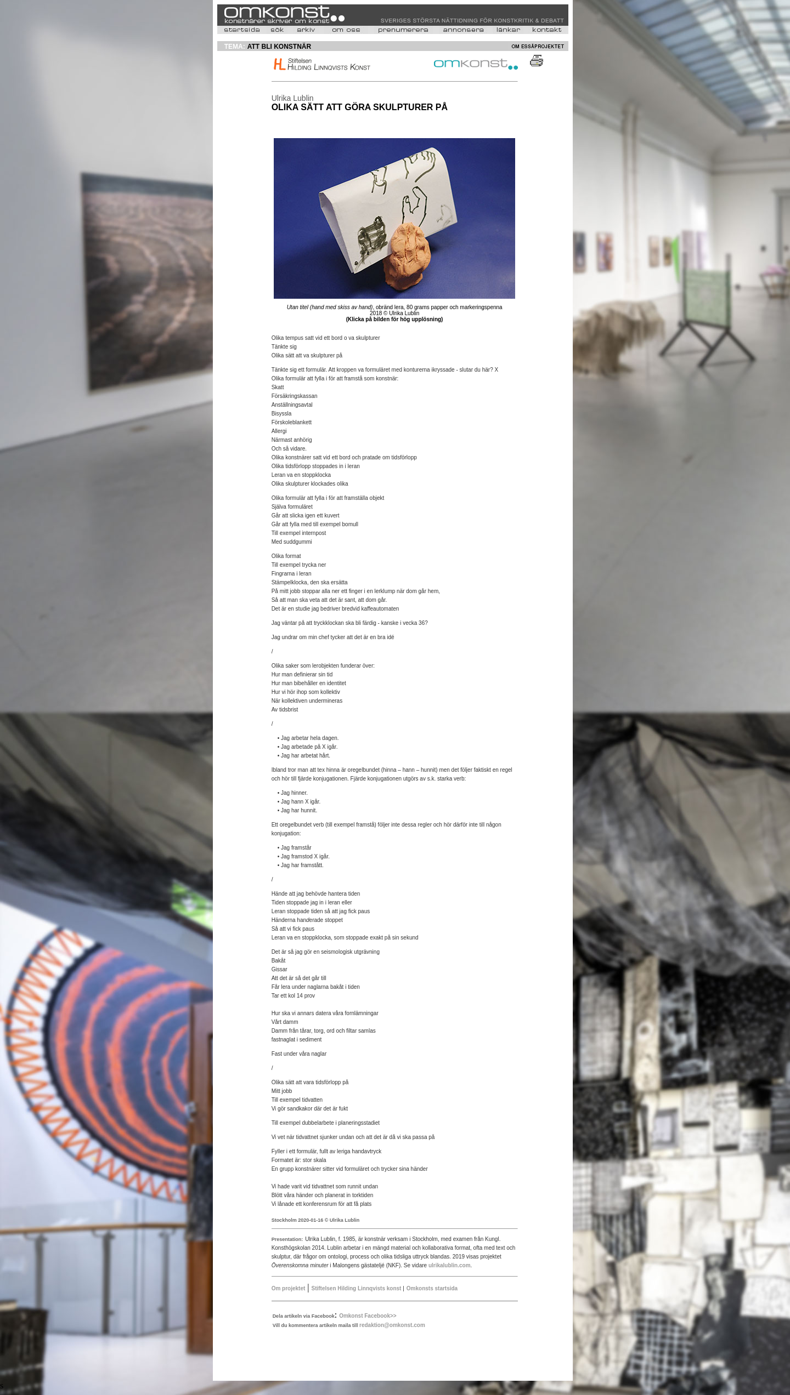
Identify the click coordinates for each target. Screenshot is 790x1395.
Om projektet (289, 1288)
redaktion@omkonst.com (392, 1325)
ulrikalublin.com (449, 1265)
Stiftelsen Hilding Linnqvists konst (357, 1288)
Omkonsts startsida (432, 1288)
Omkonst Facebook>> (367, 1316)
